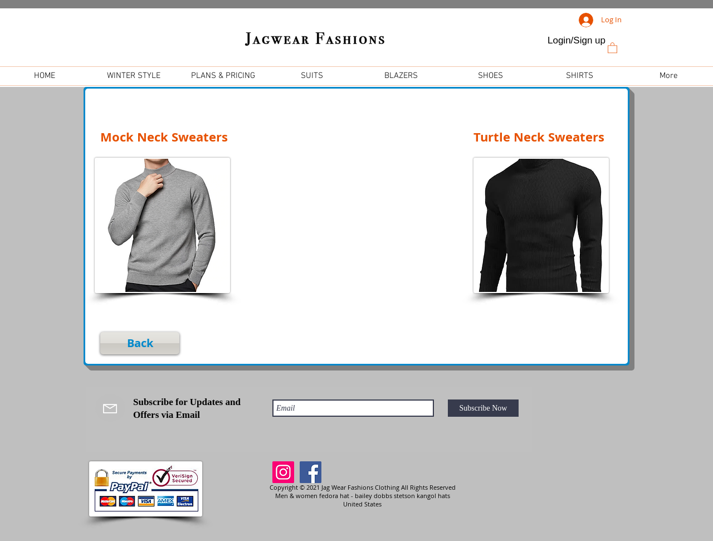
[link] (612, 47)
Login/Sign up (576, 40)
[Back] (139, 343)
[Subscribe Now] (483, 408)
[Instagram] (283, 472)
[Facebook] (310, 472)
